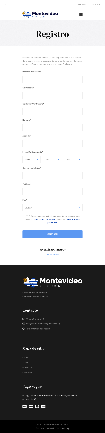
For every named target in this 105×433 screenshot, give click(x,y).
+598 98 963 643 (35, 318)
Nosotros (27, 367)
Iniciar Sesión (53, 255)
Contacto (27, 372)
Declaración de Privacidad (35, 296)
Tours (25, 362)
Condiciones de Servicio (34, 292)
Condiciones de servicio (45, 219)
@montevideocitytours (38, 328)
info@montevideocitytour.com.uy (43, 323)
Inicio (25, 357)
